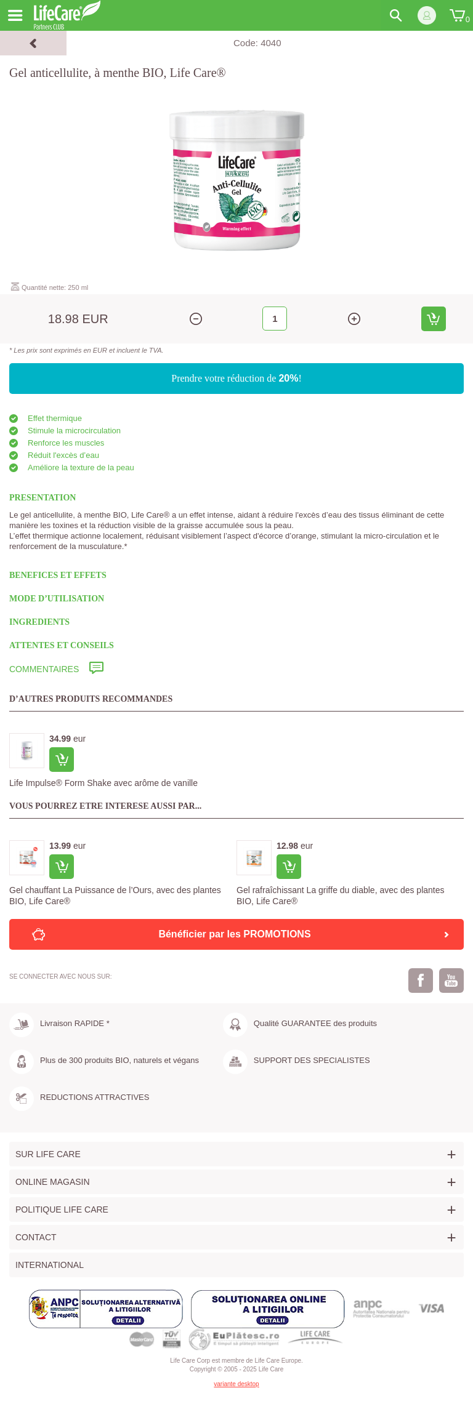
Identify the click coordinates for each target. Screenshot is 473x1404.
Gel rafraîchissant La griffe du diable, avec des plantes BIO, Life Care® (340, 895)
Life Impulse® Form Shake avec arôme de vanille (103, 783)
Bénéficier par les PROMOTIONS (304, 934)
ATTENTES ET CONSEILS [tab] (61, 645)
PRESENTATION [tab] (42, 497)
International (49, 1265)
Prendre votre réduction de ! (236, 378)
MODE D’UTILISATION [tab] (56, 598)
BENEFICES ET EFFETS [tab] (58, 575)
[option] (122, 762)
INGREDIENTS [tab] (39, 622)
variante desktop (236, 1384)
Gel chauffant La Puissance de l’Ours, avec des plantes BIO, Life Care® (115, 895)
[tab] (236, 669)
